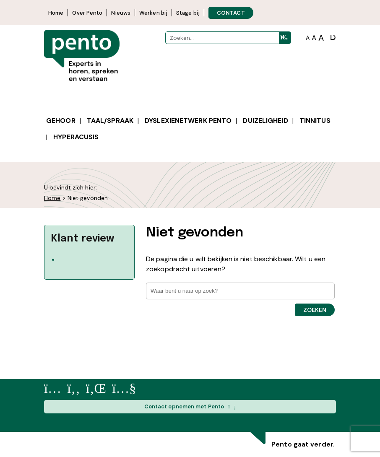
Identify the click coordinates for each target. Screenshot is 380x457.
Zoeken (314, 310)
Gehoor (60, 120)
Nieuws (120, 12)
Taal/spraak (110, 120)
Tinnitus (315, 120)
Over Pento (87, 12)
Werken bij (153, 12)
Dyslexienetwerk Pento (188, 120)
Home (55, 12)
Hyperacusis (76, 136)
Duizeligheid (265, 120)
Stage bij (188, 12)
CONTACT (231, 12)
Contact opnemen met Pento (190, 406)
